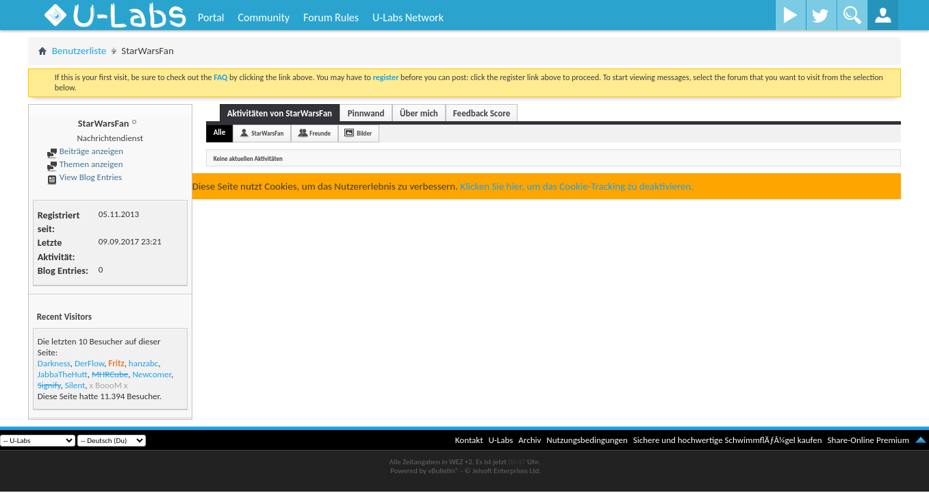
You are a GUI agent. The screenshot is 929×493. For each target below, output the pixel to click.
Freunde (320, 133)
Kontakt (469, 440)
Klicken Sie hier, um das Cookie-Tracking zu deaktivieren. (576, 186)
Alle (220, 132)
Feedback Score (481, 113)
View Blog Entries (84, 177)
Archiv (529, 440)
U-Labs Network (408, 17)
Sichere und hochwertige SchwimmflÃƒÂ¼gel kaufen (727, 440)
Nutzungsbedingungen (587, 440)
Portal (211, 17)
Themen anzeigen (85, 164)
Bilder (364, 133)
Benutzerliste (79, 51)
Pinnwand (366, 113)
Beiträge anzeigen (85, 151)
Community (264, 17)
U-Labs (501, 440)
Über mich (419, 113)
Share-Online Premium (868, 440)
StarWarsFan (267, 133)
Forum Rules (331, 17)
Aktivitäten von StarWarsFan (279, 113)
